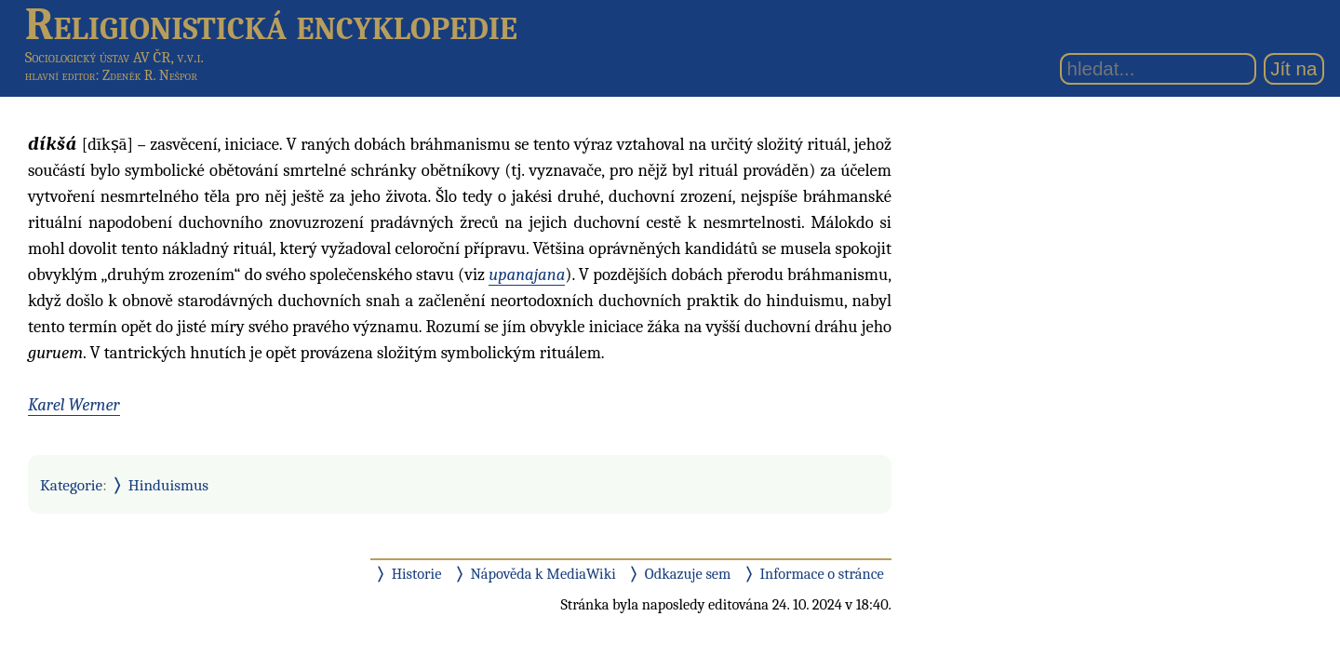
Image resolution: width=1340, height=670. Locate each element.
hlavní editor (60, 75)
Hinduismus (168, 485)
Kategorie (71, 485)
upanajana (527, 274)
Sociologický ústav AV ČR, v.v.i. (114, 57)
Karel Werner (74, 405)
